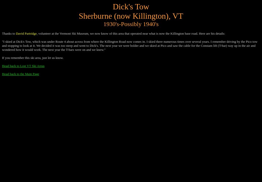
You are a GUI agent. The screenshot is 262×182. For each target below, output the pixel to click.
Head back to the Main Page (20, 74)
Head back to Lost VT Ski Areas (23, 66)
